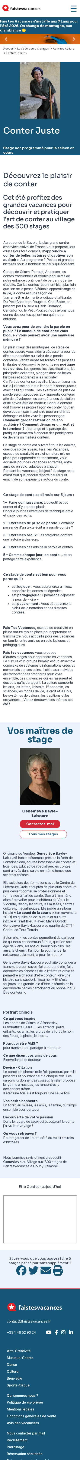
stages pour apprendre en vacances (44, 657)
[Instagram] (63, 1332)
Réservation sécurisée (25, 1454)
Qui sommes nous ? (22, 1395)
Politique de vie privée (25, 1402)
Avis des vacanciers (23, 1423)
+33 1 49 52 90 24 (21, 1332)
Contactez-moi (40, 824)
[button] (6, 39)
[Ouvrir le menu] (73, 8)
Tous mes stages (43, 834)
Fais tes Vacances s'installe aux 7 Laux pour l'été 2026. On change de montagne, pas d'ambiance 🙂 (39, 26)
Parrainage (15, 1447)
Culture (13, 1371)
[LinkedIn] (71, 1332)
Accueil (8, 48)
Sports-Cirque (18, 1385)
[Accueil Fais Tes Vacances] (21, 9)
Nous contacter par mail (26, 1433)
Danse (12, 1364)
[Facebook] (56, 1332)
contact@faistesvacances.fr (29, 1321)
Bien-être (14, 1378)
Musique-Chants (20, 1358)
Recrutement (17, 1440)
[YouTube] (48, 1332)
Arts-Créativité (19, 1351)
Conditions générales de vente (31, 1416)
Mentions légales (20, 1409)
